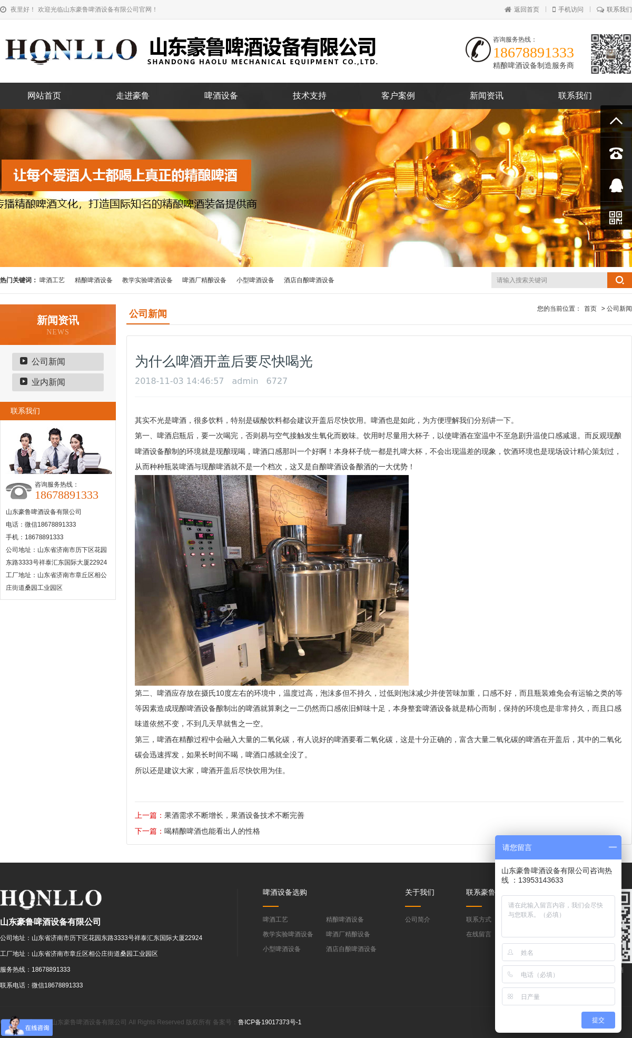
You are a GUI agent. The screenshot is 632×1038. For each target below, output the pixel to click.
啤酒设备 (221, 95)
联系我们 (614, 9)
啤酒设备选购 (285, 892)
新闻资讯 (486, 95)
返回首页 (522, 9)
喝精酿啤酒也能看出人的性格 (212, 831)
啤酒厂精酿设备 (204, 280)
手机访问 (568, 9)
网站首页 (44, 95)
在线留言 (478, 934)
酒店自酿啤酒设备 (309, 280)
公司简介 (417, 919)
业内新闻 (48, 382)
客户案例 (398, 95)
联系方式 (478, 919)
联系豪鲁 (481, 892)
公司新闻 (48, 361)
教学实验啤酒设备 (147, 280)
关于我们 (419, 892)
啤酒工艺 (52, 280)
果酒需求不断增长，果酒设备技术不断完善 (234, 815)
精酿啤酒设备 (94, 280)
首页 (590, 308)
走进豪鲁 (133, 95)
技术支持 (310, 95)
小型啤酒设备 (255, 280)
